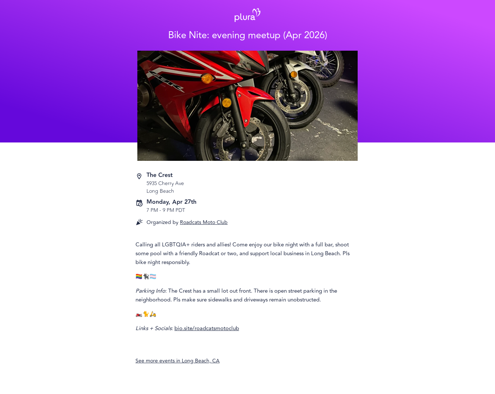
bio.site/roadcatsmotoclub (206, 328)
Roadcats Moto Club (204, 222)
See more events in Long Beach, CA (178, 361)
